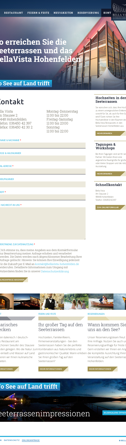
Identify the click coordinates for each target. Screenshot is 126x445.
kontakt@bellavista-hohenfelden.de (57, 264)
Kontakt (110, 12)
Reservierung (88, 12)
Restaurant (13, 12)
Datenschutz (12, 440)
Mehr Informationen (51, 369)
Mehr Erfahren (104, 133)
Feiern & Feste (38, 12)
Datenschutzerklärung (55, 271)
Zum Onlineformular (108, 207)
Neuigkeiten (63, 12)
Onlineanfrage (31, 440)
